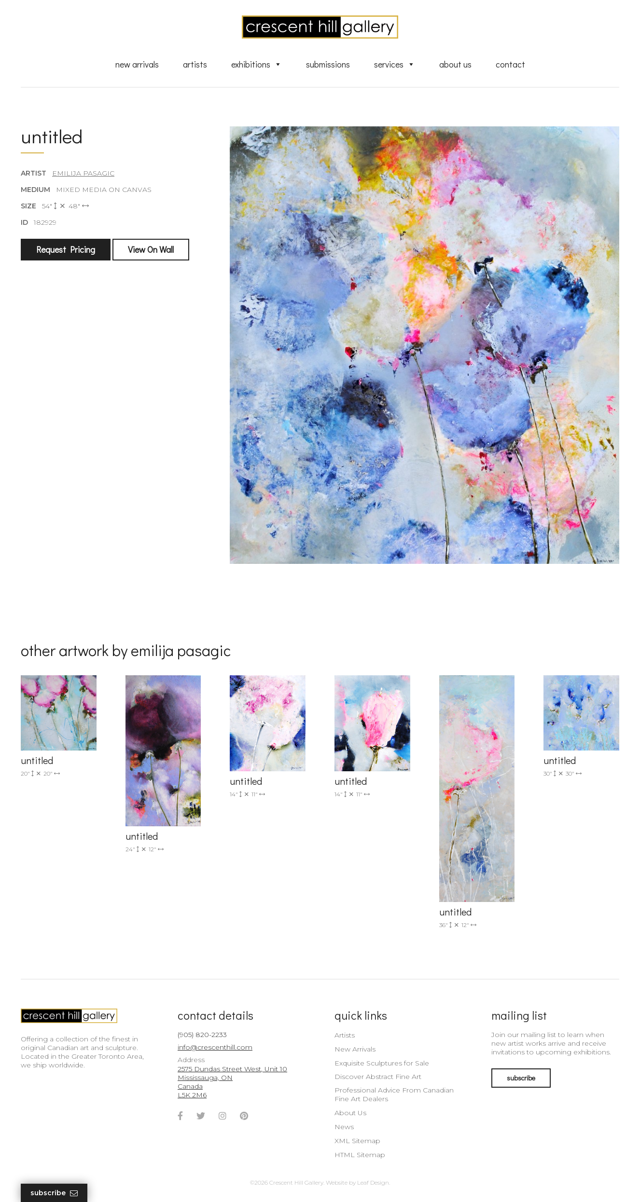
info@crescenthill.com (215, 1047)
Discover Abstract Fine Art (377, 1076)
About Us (455, 64)
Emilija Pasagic (83, 173)
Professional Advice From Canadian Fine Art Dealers (394, 1094)
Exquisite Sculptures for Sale (381, 1063)
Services (394, 64)
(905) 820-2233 (202, 1034)
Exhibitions (256, 64)
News (344, 1126)
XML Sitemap (357, 1140)
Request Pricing (65, 249)
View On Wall (151, 249)
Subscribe (54, 1193)
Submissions (328, 64)
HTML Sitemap (359, 1154)
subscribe (521, 1077)
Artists (195, 64)
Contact (510, 64)
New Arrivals (137, 64)
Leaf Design (373, 1182)
